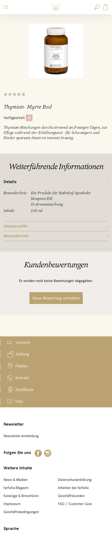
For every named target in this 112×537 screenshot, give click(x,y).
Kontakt (22, 377)
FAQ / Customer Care (75, 504)
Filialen (21, 366)
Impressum (12, 504)
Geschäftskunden (71, 496)
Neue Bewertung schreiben (56, 298)
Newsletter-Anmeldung (21, 436)
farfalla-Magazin (16, 488)
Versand (22, 342)
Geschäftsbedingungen (21, 512)
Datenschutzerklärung (75, 480)
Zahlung (22, 354)
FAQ (19, 401)
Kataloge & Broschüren (21, 496)
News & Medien (16, 480)
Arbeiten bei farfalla (73, 488)
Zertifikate (24, 389)
